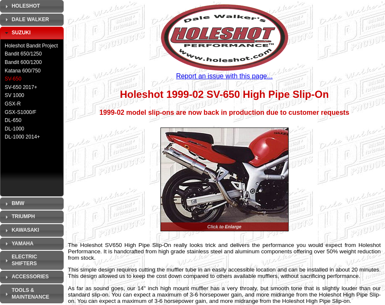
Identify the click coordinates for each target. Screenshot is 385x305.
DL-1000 (14, 129)
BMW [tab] (13, 203)
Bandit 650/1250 (23, 54)
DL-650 (13, 120)
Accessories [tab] (26, 277)
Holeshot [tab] (21, 6)
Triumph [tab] (19, 217)
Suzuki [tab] (17, 33)
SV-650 (13, 79)
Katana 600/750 (23, 71)
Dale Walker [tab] (26, 19)
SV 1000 (14, 95)
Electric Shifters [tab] (20, 260)
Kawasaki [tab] (21, 230)
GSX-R (13, 104)
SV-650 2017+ (21, 87)
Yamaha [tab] (18, 243)
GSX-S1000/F (21, 112)
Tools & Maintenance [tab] (26, 293)
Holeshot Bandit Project (31, 46)
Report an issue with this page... (224, 76)
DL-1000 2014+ (22, 137)
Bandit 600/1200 (23, 62)
